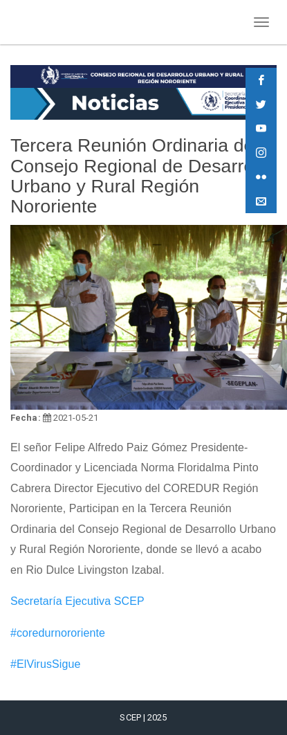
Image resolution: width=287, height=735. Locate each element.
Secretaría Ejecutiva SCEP (77, 601)
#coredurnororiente (57, 633)
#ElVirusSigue (45, 664)
